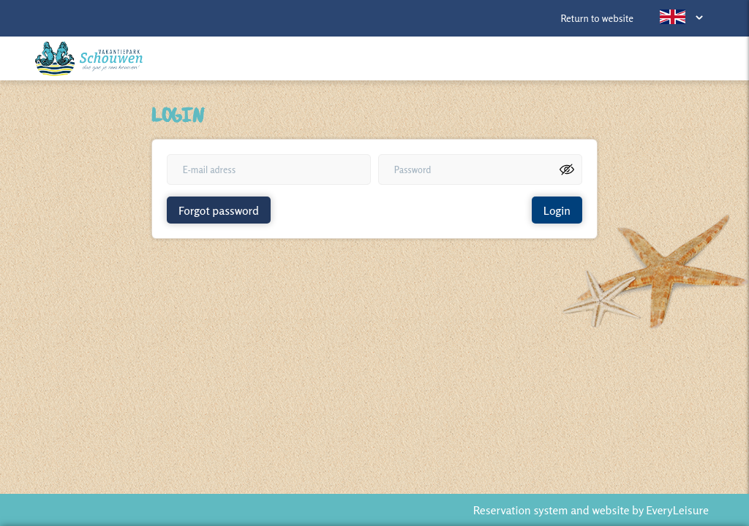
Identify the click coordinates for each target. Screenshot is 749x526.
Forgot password (218, 210)
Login (557, 210)
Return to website (596, 18)
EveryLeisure (677, 510)
